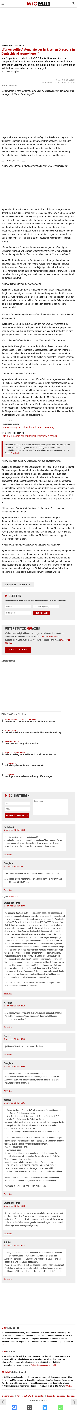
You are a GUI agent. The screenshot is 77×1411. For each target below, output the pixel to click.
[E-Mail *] (18, 606)
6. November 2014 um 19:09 (14, 1066)
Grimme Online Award (50, 636)
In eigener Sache (8, 1396)
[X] (40, 1408)
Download (15, 453)
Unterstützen (40, 1396)
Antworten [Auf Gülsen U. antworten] (8, 1054)
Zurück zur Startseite (17, 584)
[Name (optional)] (18, 613)
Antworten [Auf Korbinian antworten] (8, 854)
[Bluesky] (55, 1408)
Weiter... (69, 1386)
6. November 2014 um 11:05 (14, 906)
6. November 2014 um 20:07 (14, 1103)
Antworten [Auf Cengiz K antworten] (8, 890)
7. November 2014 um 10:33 (14, 1245)
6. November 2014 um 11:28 (14, 1006)
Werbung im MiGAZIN (25, 1396)
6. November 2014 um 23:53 (14, 1206)
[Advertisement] (38, 24)
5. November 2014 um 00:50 (14, 830)
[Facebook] (24, 1408)
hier (3, 1344)
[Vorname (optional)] (46, 606)
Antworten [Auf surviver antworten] (8, 1194)
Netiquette (51, 1396)
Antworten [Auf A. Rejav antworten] (8, 1027)
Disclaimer (71, 1396)
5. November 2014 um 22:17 (14, 866)
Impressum (61, 1396)
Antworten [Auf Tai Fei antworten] (8, 1279)
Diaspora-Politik (15, 896)
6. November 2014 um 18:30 (14, 1039)
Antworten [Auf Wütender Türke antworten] (8, 994)
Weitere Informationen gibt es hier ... (45, 1365)
